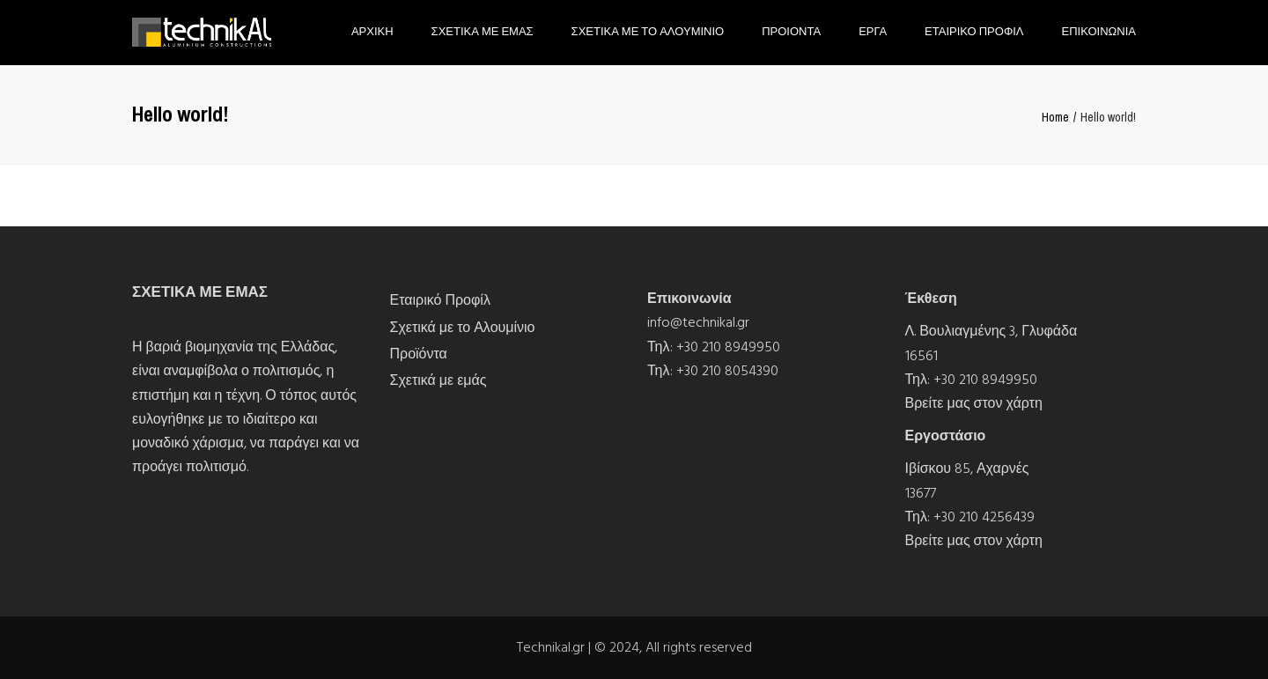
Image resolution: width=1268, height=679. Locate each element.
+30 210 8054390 (727, 370)
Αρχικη (372, 31)
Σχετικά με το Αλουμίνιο (462, 327)
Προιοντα (791, 31)
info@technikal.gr (698, 322)
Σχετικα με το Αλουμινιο (648, 31)
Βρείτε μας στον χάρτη (974, 403)
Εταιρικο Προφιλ (974, 31)
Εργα (873, 31)
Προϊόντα (418, 354)
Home (1055, 117)
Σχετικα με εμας (482, 31)
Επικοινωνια (1099, 31)
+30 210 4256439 (984, 517)
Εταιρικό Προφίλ (440, 300)
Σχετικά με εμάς (438, 380)
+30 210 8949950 (728, 347)
